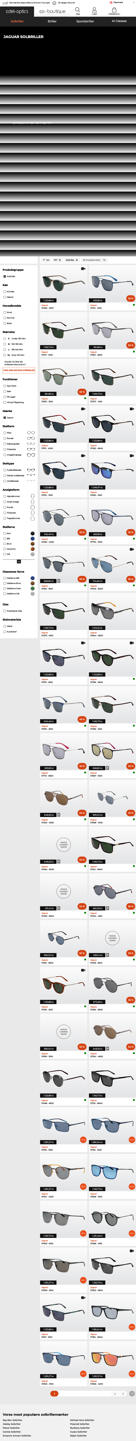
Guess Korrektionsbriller (82, 1261)
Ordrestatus (96, 1364)
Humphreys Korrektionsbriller (19, 1273)
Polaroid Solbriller (79, 1233)
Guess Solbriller (78, 1241)
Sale (7, 201)
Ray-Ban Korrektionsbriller (17, 1261)
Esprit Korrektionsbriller (81, 1276)
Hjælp (93, 1347)
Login (94, 14)
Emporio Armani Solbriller (17, 1245)
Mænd (8, 107)
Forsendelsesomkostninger (60, 1356)
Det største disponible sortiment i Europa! (29, 2)
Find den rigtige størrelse (19, 180)
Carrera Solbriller (12, 1241)
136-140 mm (13, 159)
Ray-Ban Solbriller (12, 1230)
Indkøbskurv (114, 14)
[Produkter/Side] (94, 70)
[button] (17, 11)
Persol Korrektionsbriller (82, 1265)
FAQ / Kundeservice (100, 1352)
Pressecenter (9, 1352)
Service (50, 1347)
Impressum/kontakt (33, 1425)
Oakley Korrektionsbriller (16, 1265)
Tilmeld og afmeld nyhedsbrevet (108, 1356)
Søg (78, 14)
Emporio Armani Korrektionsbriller (21, 1276)
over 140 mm (14, 165)
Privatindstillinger (11, 1356)
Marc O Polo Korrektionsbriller (19, 1269)
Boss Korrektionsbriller (81, 1269)
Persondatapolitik (11, 1425)
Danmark (118, 2)
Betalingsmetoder (56, 1352)
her (91, 1313)
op (132, 1421)
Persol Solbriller (11, 1237)
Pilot (19, 242)
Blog (92, 1360)
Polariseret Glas (13, 420)
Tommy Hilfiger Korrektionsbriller (87, 1273)
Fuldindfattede (19, 279)
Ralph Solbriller (78, 1245)
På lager (9, 206)
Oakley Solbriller (11, 1233)
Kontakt (6, 1360)
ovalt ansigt (19, 311)
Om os (5, 1347)
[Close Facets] (19, 70)
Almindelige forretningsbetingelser (21, 1421)
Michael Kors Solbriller (82, 1230)
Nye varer (10, 195)
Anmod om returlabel (57, 1360)
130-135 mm (13, 154)
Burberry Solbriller (80, 1237)
